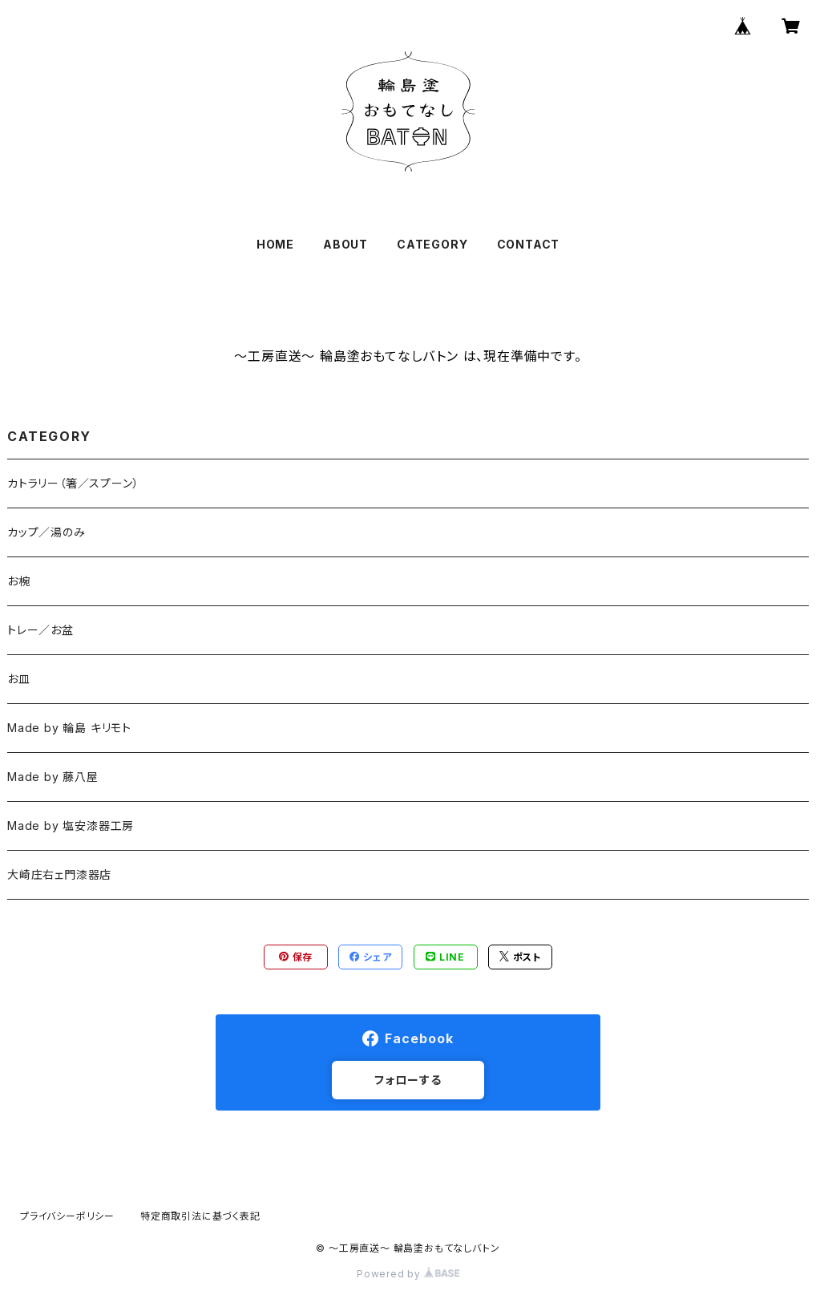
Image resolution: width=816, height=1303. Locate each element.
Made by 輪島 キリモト (69, 727)
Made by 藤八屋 (53, 776)
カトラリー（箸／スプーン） (73, 483)
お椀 (18, 581)
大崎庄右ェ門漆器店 (59, 874)
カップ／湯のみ (46, 532)
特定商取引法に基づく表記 (200, 1216)
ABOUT (345, 244)
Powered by (408, 1274)
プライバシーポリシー (67, 1216)
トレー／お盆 (40, 630)
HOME (275, 244)
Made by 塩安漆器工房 (70, 825)
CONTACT (528, 244)
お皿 (18, 679)
